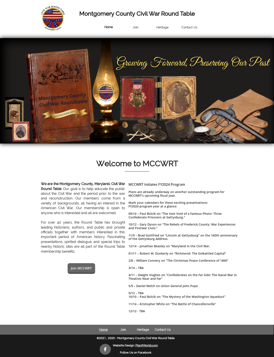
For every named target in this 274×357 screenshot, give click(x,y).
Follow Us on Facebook (135, 352)
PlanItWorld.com (146, 345)
